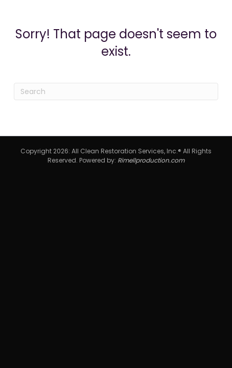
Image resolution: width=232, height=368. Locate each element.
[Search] (116, 91)
